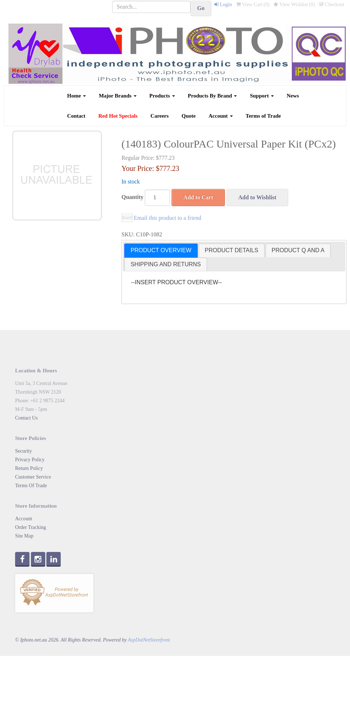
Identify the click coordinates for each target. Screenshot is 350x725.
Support (261, 96)
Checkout (331, 4)
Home (76, 96)
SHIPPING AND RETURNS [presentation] (165, 264)
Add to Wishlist (257, 197)
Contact (76, 116)
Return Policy (29, 468)
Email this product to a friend (167, 218)
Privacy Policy (30, 459)
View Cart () (253, 4)
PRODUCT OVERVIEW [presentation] (160, 250)
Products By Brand (212, 96)
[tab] (160, 251)
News (293, 96)
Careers (160, 116)
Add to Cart (198, 197)
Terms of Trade (263, 116)
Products (162, 96)
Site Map (24, 536)
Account (221, 116)
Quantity (132, 197)
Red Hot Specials (118, 116)
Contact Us (26, 418)
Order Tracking (30, 527)
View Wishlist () (294, 4)
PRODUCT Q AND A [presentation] (298, 250)
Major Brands (118, 96)
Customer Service (33, 477)
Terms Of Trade (31, 485)
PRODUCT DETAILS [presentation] (231, 250)
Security (23, 451)
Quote (188, 116)
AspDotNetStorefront (149, 640)
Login (223, 4)
